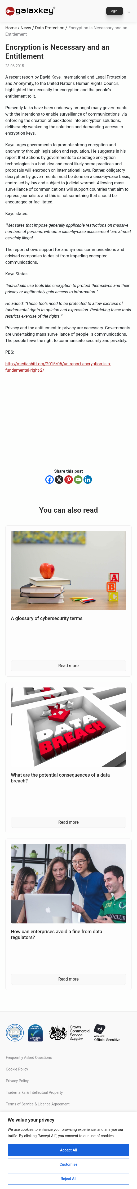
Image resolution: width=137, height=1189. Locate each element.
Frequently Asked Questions (29, 1057)
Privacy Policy (17, 1081)
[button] (128, 11)
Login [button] (113, 11)
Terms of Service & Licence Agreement (37, 1104)
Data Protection (49, 27)
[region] (68, 1150)
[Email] (78, 479)
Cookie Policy (17, 1069)
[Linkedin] (87, 479)
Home (11, 27)
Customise (68, 1164)
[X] (59, 479)
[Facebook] (49, 479)
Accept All (68, 1150)
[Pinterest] (68, 479)
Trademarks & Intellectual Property (34, 1092)
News (26, 27)
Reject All (68, 1179)
